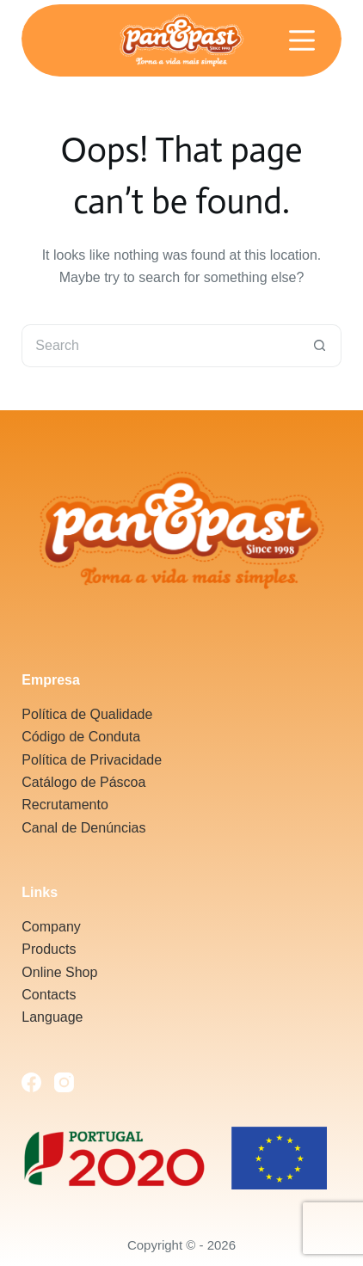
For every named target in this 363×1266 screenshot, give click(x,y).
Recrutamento (65, 804)
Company (51, 926)
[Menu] (302, 40)
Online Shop (59, 972)
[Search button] (319, 345)
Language (52, 1017)
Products (49, 949)
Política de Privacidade (92, 760)
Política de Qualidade (87, 714)
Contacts (49, 994)
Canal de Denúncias (83, 827)
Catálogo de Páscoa (83, 782)
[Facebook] (31, 1082)
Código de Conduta (81, 736)
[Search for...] (160, 345)
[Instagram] (64, 1082)
